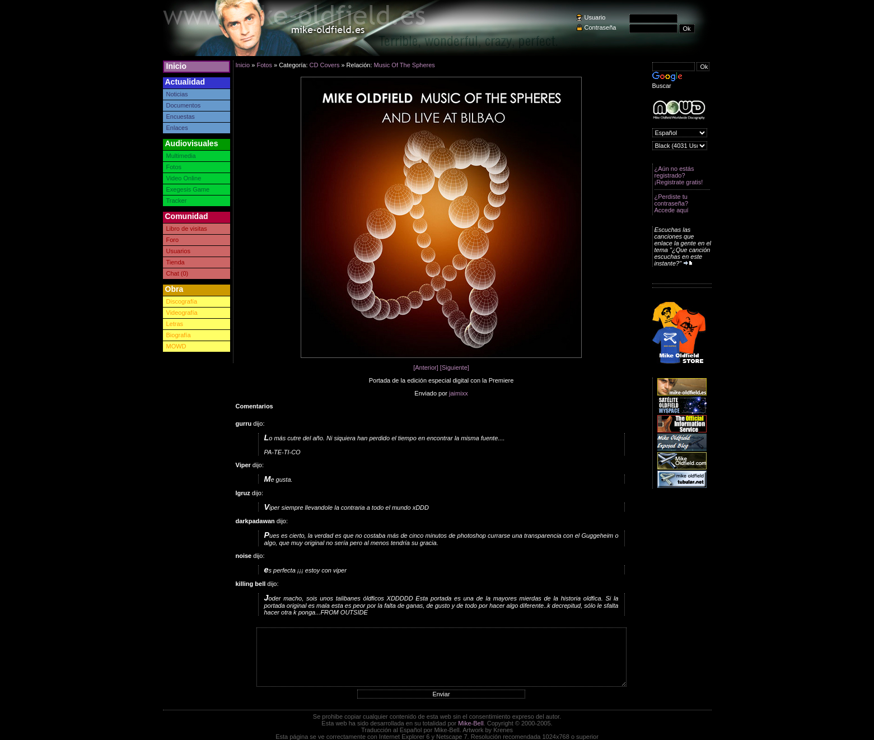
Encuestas (180, 116)
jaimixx (458, 393)
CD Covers (325, 65)
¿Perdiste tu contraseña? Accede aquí (672, 203)
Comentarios (254, 406)
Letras (175, 323)
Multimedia (181, 155)
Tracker (176, 200)
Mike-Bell (470, 723)
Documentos (183, 105)
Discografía (182, 301)
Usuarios (178, 251)
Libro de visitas (186, 228)
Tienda (175, 262)
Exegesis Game (188, 189)
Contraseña (600, 27)
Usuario (595, 17)
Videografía (182, 312)
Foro (172, 239)
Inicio (176, 66)
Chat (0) (177, 273)
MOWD (176, 346)
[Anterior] (425, 367)
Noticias (177, 94)
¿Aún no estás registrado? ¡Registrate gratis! (679, 175)
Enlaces (177, 127)
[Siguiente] (454, 367)
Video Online (184, 178)
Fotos (174, 167)
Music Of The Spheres (404, 65)
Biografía (178, 335)
